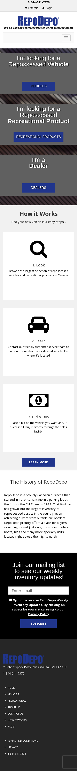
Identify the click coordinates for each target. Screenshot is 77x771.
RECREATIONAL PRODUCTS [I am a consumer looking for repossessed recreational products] (38, 137)
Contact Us (13, 713)
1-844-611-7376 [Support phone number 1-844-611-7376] (38, 2)
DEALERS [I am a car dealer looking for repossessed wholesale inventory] (38, 187)
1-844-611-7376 (14, 753)
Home (9, 688)
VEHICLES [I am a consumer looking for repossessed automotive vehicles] (38, 86)
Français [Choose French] (31, 8)
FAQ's (9, 726)
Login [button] (47, 8)
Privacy (10, 747)
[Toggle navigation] (66, 37)
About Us (11, 707)
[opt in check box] (10, 600)
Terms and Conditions (20, 740)
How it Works (15, 720)
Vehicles (11, 694)
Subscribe (38, 623)
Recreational (14, 700)
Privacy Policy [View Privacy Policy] (38, 614)
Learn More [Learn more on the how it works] (38, 462)
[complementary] (38, 337)
